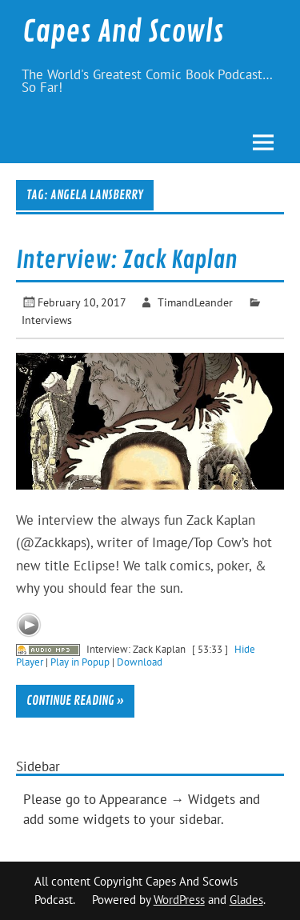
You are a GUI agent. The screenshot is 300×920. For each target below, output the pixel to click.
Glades (246, 899)
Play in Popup (80, 661)
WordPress (179, 899)
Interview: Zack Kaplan (127, 260)
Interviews (47, 319)
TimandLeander (195, 302)
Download (139, 661)
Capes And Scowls (123, 32)
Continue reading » (75, 701)
